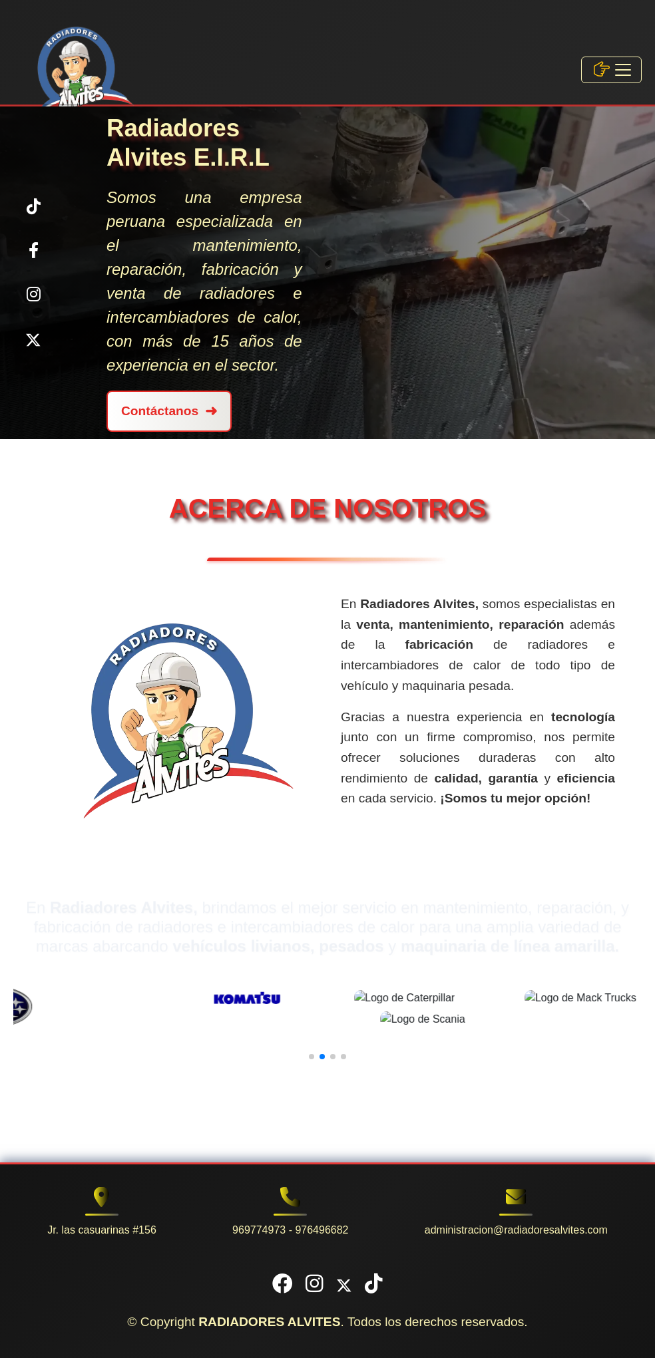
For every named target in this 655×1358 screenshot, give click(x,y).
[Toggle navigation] (611, 70)
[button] (311, 1056)
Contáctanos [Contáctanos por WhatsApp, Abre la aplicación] (169, 411)
